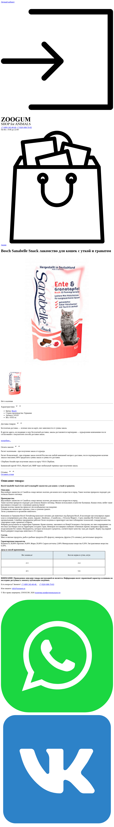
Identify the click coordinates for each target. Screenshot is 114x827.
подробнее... (6, 441)
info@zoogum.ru (18, 588)
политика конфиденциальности (47, 593)
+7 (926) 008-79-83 (24, 127)
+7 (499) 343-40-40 (8, 127)
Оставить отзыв (7, 474)
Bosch (14, 411)
